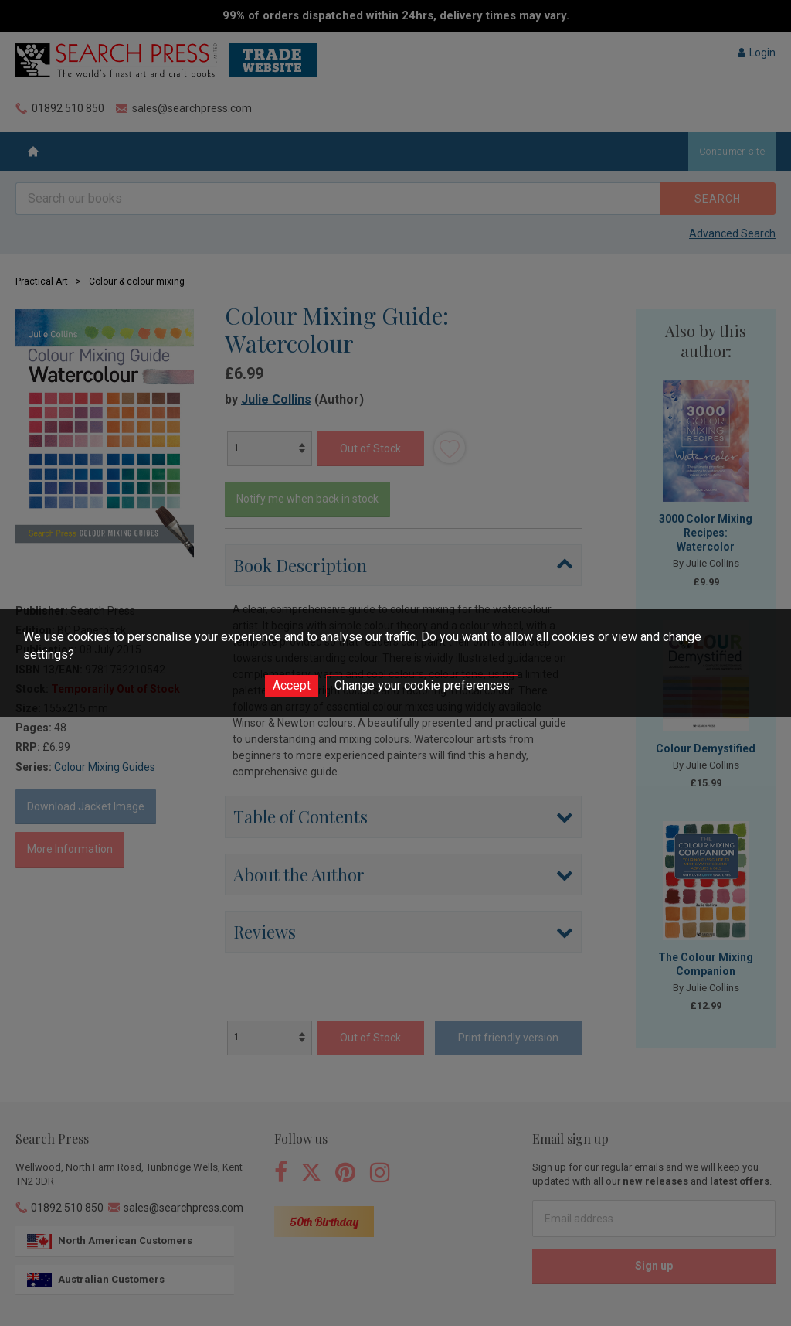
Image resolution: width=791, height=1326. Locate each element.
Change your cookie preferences (422, 685)
